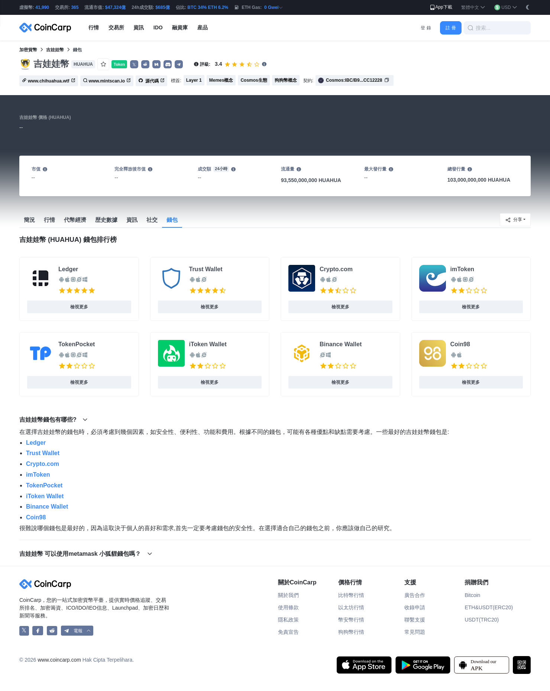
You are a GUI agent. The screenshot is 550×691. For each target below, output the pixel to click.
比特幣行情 (351, 595)
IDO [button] (158, 27)
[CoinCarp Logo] (47, 28)
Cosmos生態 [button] (253, 80)
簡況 (29, 220)
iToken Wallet (208, 344)
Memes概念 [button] (221, 80)
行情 (49, 220)
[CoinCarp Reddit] (52, 630)
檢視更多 (79, 306)
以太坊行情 (351, 607)
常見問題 (414, 632)
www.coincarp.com (59, 660)
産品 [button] (202, 27)
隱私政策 (288, 620)
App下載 (440, 7)
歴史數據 (106, 220)
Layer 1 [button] (194, 80)
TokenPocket (76, 344)
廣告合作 (414, 595)
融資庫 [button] (180, 27)
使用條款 (288, 607)
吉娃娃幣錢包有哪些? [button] (53, 419)
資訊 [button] (138, 27)
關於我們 (288, 595)
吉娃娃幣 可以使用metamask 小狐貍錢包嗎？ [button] (85, 554)
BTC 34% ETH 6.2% (207, 7)
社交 (152, 220)
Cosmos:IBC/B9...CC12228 (354, 80)
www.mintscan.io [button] (107, 81)
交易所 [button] (116, 27)
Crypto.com (336, 269)
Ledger (68, 269)
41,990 (42, 7)
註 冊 (451, 27)
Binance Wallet (341, 344)
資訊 (132, 220)
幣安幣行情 (351, 620)
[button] (473, 7)
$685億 (162, 7)
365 (74, 7)
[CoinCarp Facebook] (37, 630)
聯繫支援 (414, 620)
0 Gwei (273, 7)
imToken (462, 269)
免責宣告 (288, 632)
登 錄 (426, 27)
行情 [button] (93, 27)
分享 (513, 220)
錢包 (172, 220)
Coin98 (460, 344)
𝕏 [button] (134, 64)
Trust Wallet (206, 269)
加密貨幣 (28, 49)
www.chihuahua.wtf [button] (48, 81)
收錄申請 (414, 607)
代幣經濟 (75, 220)
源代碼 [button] (151, 81)
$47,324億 (115, 7)
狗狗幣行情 (351, 632)
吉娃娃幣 (55, 49)
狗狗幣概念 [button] (286, 80)
